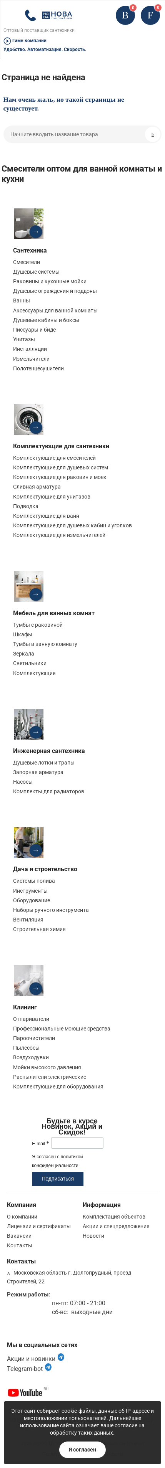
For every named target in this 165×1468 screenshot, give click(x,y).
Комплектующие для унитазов (51, 497)
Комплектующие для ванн (46, 516)
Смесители (26, 262)
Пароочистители (34, 1038)
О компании (22, 1217)
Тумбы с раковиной (38, 625)
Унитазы (24, 339)
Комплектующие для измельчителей (59, 535)
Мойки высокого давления (47, 1067)
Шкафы (22, 634)
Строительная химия (39, 929)
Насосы (23, 782)
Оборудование (31, 900)
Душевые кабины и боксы (46, 320)
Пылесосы (26, 1048)
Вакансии (19, 1236)
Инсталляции (30, 349)
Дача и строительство (45, 869)
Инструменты (30, 891)
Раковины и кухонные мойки (50, 281)
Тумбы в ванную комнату (45, 644)
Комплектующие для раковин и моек (60, 477)
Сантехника (30, 250)
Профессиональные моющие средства (61, 1028)
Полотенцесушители (38, 368)
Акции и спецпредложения (116, 1226)
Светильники (30, 663)
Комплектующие (34, 673)
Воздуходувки (31, 1057)
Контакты (19, 1245)
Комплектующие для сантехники (61, 446)
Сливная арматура (37, 487)
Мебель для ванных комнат (54, 613)
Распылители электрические (49, 1077)
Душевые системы (36, 272)
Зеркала (23, 654)
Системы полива (34, 881)
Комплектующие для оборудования (58, 1086)
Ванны (21, 300)
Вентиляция (28, 919)
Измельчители (31, 359)
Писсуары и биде (34, 330)
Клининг (25, 1007)
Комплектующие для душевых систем (60, 467)
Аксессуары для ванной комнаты (55, 310)
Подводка (25, 506)
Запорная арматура (38, 772)
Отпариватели (31, 1019)
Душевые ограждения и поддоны (55, 291)
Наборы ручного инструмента (51, 910)
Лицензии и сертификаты (39, 1226)
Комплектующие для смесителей (54, 458)
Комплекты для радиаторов (48, 791)
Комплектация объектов (114, 1217)
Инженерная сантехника (49, 751)
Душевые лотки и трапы (44, 763)
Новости (93, 1236)
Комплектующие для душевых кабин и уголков (72, 525)
